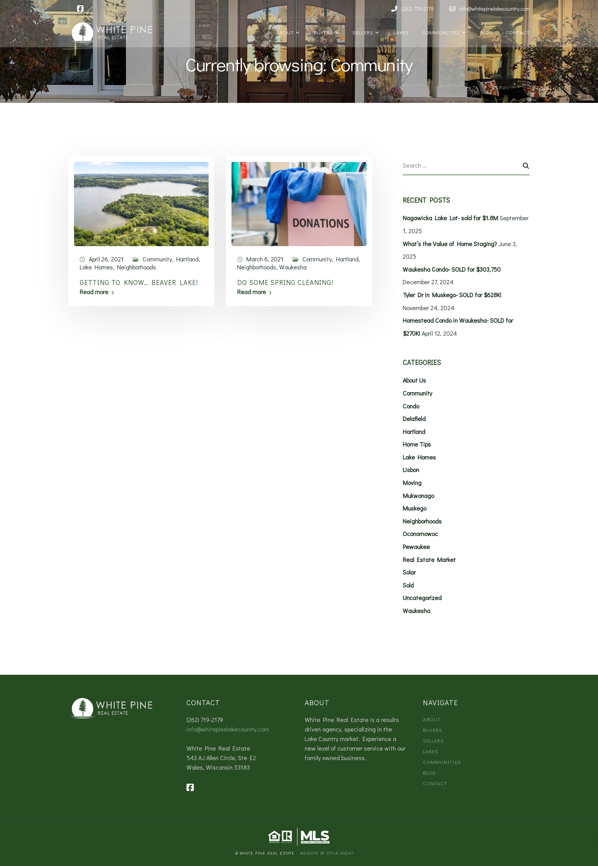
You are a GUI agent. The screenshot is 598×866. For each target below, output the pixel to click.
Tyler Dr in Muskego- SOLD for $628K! (452, 295)
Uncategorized (422, 598)
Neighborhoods (136, 267)
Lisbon (411, 470)
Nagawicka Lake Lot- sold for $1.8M (450, 218)
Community (157, 259)
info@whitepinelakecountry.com (227, 729)
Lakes (400, 32)
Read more (94, 292)
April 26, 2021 (106, 259)
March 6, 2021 (264, 259)
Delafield (414, 419)
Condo (411, 406)
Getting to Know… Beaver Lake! (139, 282)
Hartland (187, 259)
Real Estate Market (429, 559)
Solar (409, 572)
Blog (485, 32)
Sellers (362, 32)
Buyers (322, 32)
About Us (414, 380)
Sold (408, 585)
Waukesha (293, 267)
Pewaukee (416, 547)
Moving (412, 483)
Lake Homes (96, 267)
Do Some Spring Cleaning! (285, 282)
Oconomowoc (420, 534)
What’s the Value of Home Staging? (450, 244)
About (284, 32)
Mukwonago (418, 495)
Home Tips (417, 444)
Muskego (414, 508)
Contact (517, 32)
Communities (440, 32)
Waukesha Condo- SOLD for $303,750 (452, 269)
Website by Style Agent (327, 853)
